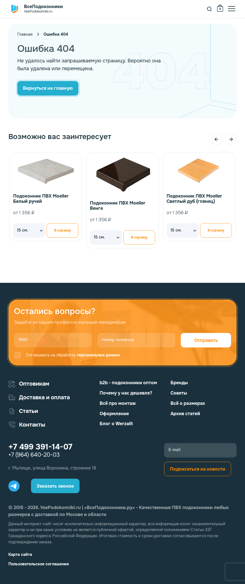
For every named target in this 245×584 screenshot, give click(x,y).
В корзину (62, 230)
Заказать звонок (55, 486)
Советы (178, 393)
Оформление (114, 414)
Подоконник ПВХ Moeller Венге (117, 205)
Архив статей (185, 414)
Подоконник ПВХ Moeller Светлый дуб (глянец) (194, 198)
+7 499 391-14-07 (40, 447)
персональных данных (98, 354)
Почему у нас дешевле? (126, 393)
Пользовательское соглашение (38, 563)
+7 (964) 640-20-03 (34, 455)
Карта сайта (20, 554)
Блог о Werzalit (116, 424)
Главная (24, 34)
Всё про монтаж (118, 403)
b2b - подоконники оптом (128, 383)
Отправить (206, 340)
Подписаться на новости (197, 469)
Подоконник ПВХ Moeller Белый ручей (41, 198)
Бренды (179, 383)
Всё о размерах (187, 403)
